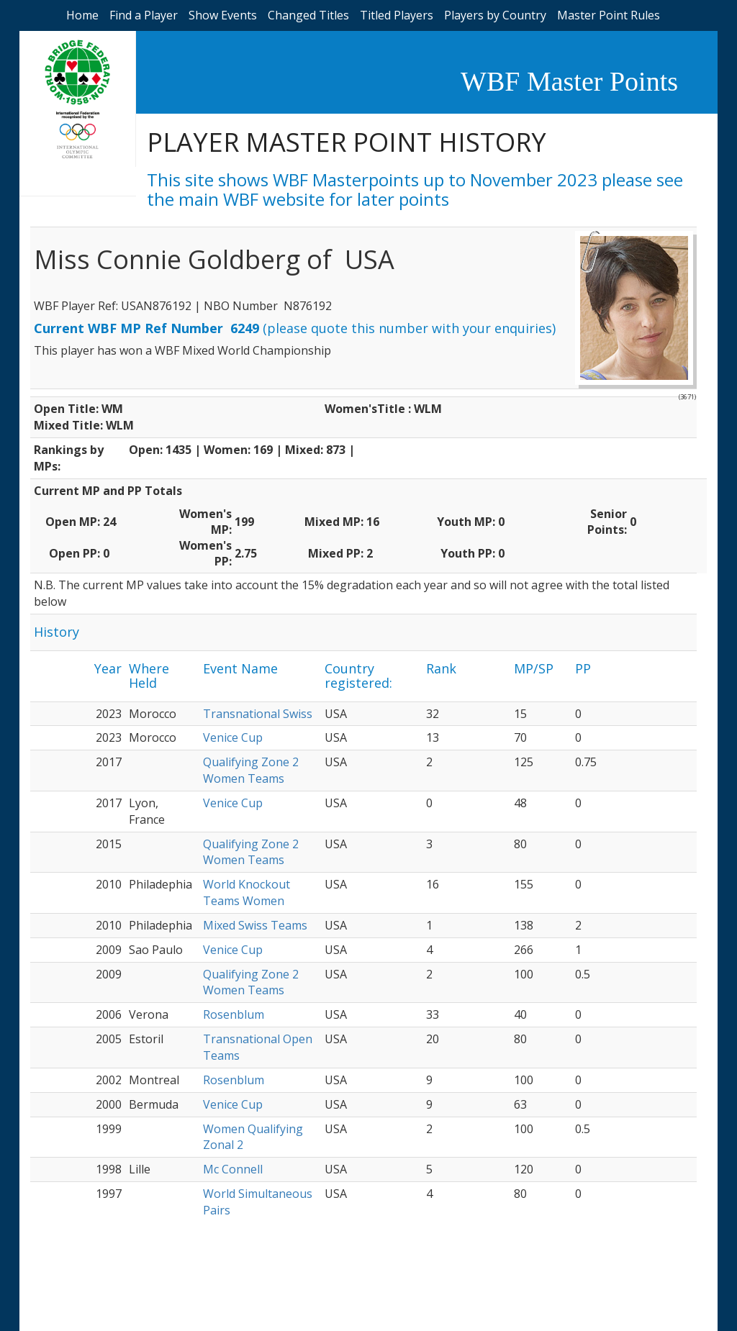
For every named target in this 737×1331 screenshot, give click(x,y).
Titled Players (396, 15)
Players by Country (495, 15)
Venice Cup (233, 737)
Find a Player (143, 15)
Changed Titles (308, 15)
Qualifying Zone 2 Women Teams (251, 770)
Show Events (223, 15)
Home (82, 15)
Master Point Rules (608, 15)
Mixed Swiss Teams (255, 925)
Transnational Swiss (257, 714)
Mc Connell (233, 1169)
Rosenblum (233, 1014)
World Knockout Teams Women (246, 892)
